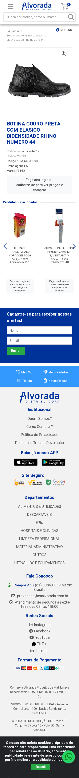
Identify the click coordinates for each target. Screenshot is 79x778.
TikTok (39, 644)
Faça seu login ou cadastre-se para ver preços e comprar (39, 185)
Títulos (24, 381)
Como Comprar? (39, 426)
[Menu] (10, 6)
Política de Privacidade (39, 435)
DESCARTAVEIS (39, 514)
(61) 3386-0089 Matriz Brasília (39, 587)
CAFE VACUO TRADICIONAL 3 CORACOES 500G (20, 251)
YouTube (39, 637)
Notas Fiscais (55, 381)
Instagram (40, 625)
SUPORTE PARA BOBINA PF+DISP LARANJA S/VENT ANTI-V (59, 251)
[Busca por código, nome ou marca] (35, 17)
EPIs (39, 523)
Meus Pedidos (55, 372)
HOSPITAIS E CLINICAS (39, 531)
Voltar (64, 30)
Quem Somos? (39, 418)
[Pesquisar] (71, 17)
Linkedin (39, 651)
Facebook (39, 631)
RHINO (20, 171)
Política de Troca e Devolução (39, 443)
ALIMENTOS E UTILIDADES (39, 506)
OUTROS (40, 555)
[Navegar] (5, 246)
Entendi (40, 766)
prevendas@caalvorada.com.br (39, 596)
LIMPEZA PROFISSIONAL (39, 539)
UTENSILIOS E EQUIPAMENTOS (39, 563)
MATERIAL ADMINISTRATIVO (39, 547)
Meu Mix (24, 372)
